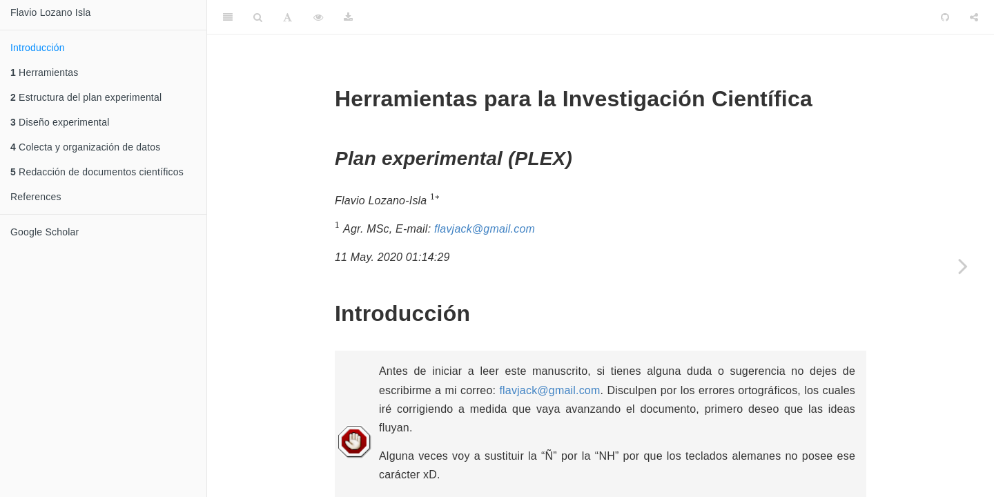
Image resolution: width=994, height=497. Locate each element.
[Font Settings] (287, 17)
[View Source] (318, 17)
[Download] (348, 17)
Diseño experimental (60, 122)
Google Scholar (44, 231)
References (35, 196)
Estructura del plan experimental (86, 97)
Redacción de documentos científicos (97, 171)
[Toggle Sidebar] (228, 17)
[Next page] (963, 266)
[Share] (973, 17)
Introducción (37, 47)
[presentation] (435, 199)
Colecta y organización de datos (85, 147)
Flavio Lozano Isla (50, 12)
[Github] (944, 17)
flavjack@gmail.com (484, 229)
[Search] (258, 17)
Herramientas (44, 72)
